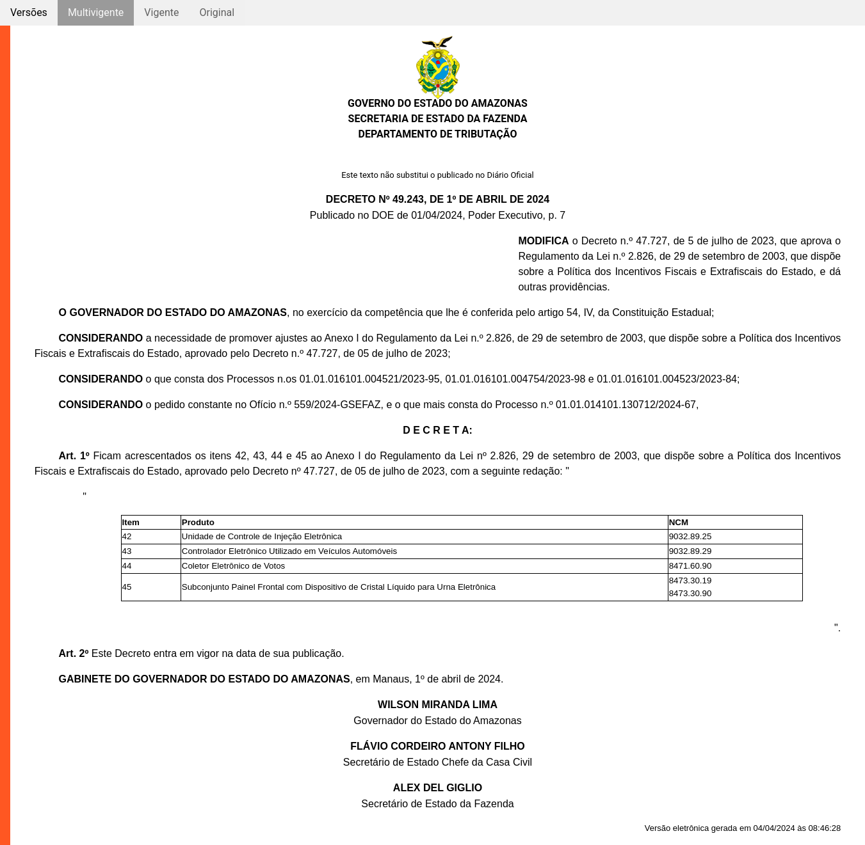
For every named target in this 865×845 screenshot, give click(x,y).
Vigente (161, 12)
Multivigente (96, 12)
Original (216, 12)
